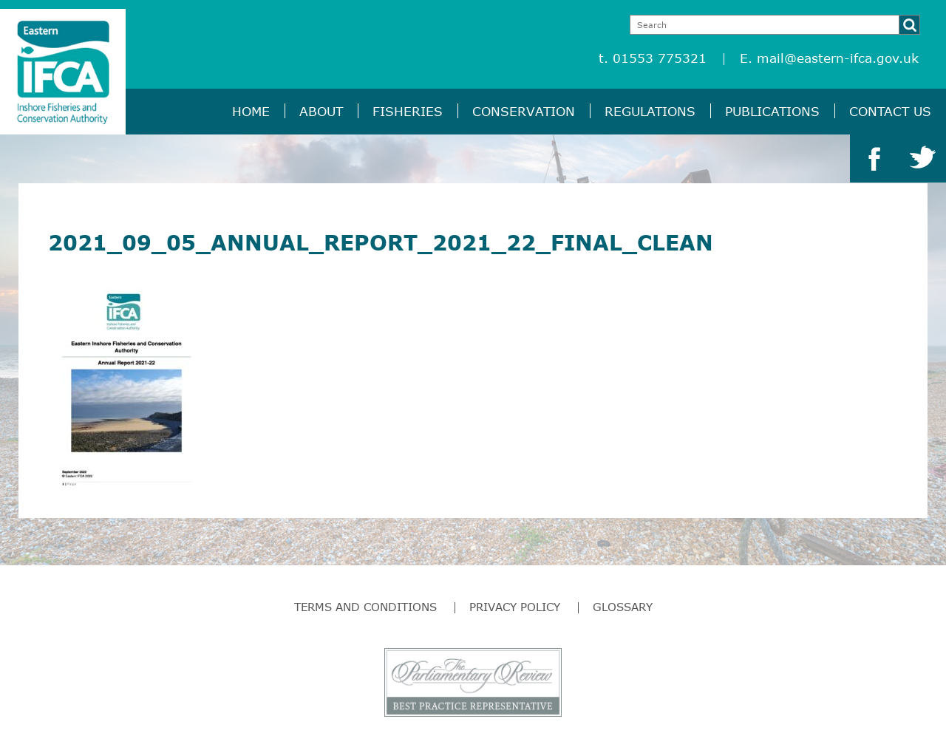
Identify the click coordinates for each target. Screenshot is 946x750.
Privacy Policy (514, 606)
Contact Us (890, 111)
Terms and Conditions (365, 606)
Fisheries (407, 111)
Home (251, 111)
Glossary (623, 606)
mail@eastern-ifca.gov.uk (838, 58)
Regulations (650, 111)
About (321, 111)
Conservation (523, 111)
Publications (772, 111)
